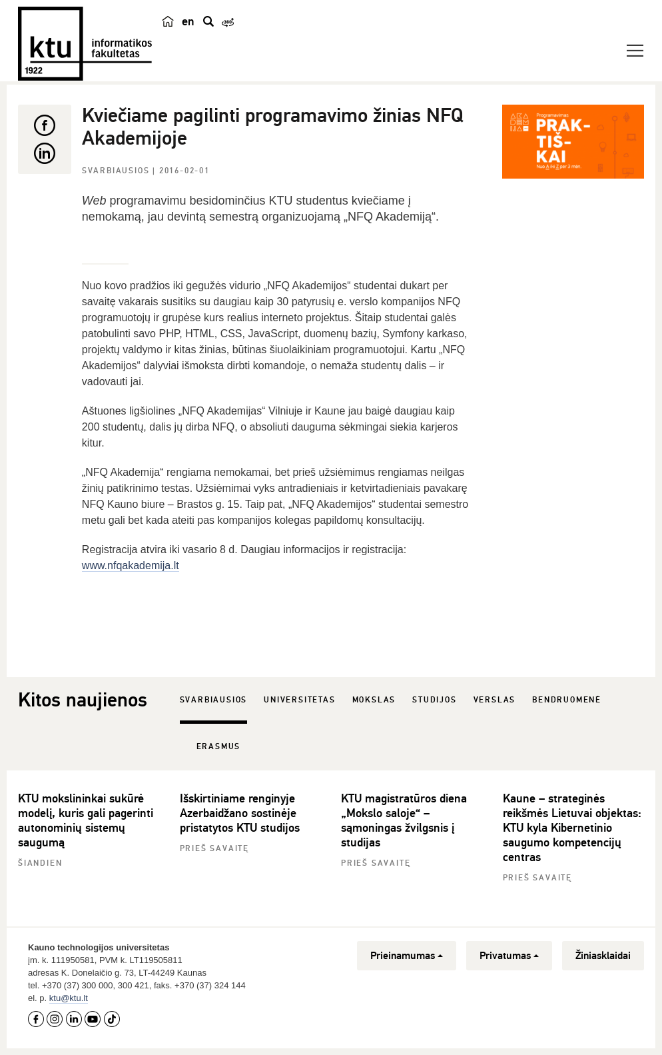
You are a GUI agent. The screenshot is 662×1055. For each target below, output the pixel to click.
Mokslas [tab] (374, 700)
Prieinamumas (406, 955)
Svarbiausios (117, 171)
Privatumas (509, 955)
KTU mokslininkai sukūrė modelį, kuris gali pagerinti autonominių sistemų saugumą (85, 820)
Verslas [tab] (495, 700)
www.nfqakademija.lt (130, 565)
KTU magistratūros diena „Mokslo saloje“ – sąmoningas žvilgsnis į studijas (404, 820)
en (188, 21)
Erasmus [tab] (218, 747)
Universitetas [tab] (299, 700)
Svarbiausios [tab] (214, 700)
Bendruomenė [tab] (566, 700)
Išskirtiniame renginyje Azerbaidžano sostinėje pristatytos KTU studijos (240, 813)
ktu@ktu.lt (68, 998)
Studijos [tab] (434, 700)
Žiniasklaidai (603, 955)
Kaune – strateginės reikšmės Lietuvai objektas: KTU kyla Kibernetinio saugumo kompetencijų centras (572, 827)
